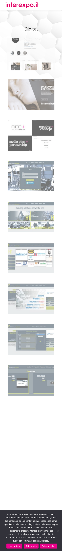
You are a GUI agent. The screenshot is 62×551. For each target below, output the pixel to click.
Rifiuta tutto (31, 546)
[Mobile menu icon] (53, 5)
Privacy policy (49, 546)
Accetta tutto (14, 546)
